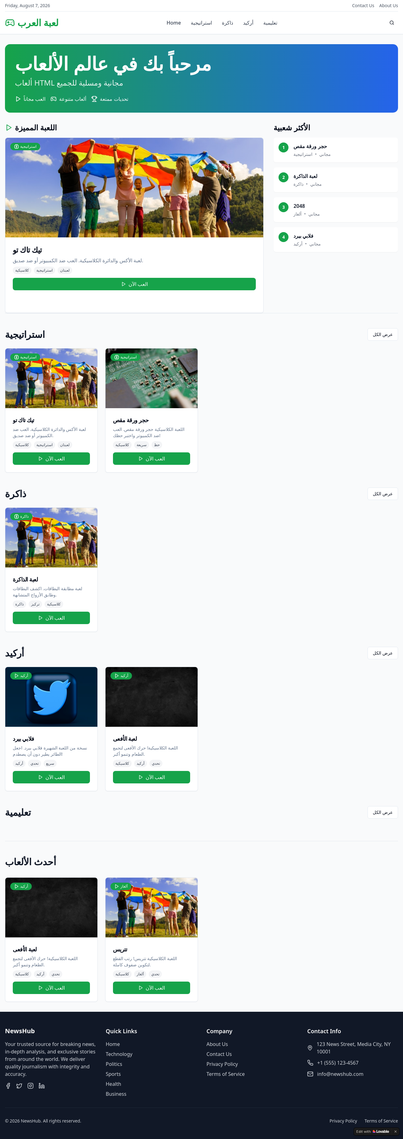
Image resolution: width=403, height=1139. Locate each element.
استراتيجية (201, 22)
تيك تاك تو (27, 250)
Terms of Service (226, 1074)
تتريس (120, 949)
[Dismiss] (395, 1131)
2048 (299, 206)
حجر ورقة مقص (310, 146)
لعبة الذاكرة (305, 176)
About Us (388, 5)
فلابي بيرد (303, 235)
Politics (114, 1064)
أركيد (248, 22)
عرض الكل (383, 334)
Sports (113, 1074)
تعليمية (270, 22)
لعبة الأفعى (125, 738)
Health (113, 1084)
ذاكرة (227, 22)
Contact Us (363, 5)
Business (116, 1093)
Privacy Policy (222, 1064)
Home (173, 22)
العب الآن (134, 284)
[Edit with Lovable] (372, 1131)
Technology (119, 1054)
